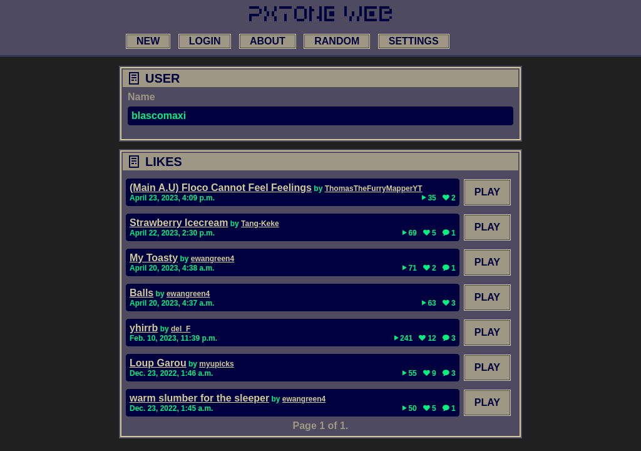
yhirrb (144, 328)
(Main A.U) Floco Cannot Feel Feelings (221, 187)
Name (141, 96)
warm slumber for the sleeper (199, 398)
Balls (141, 293)
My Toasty (154, 257)
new (148, 41)
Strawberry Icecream (179, 222)
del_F (180, 328)
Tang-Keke (260, 223)
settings (414, 41)
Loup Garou (158, 363)
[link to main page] (320, 14)
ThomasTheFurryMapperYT (374, 188)
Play (487, 192)
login (205, 41)
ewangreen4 (212, 258)
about (267, 41)
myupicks (216, 364)
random (336, 41)
